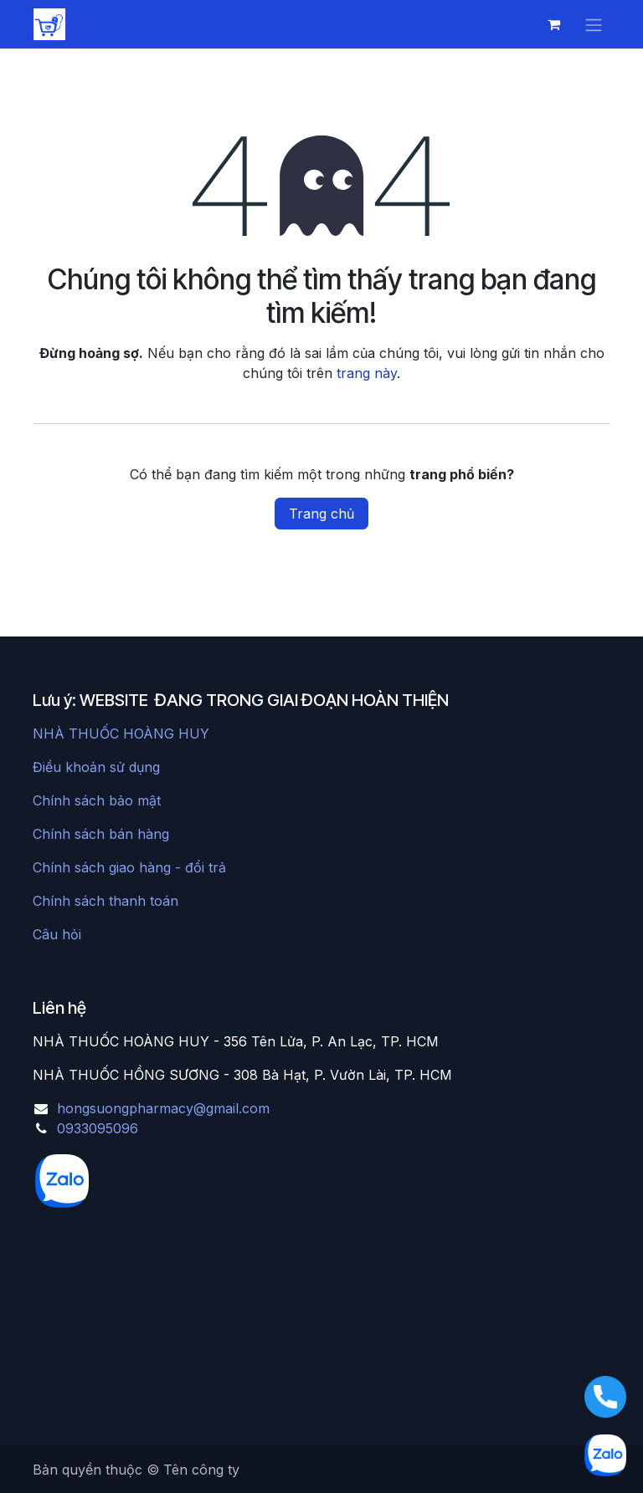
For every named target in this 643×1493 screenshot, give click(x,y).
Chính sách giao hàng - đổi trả (129, 867)
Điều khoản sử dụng (96, 767)
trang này (367, 373)
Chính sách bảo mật (97, 800)
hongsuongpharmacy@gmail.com (163, 1108)
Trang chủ (321, 513)
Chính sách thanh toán (105, 900)
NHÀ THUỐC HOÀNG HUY (121, 733)
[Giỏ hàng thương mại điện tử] (553, 24)
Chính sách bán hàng (101, 834)
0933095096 (97, 1128)
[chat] (142, 1181)
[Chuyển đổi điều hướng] (593, 24)
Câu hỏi (57, 934)
